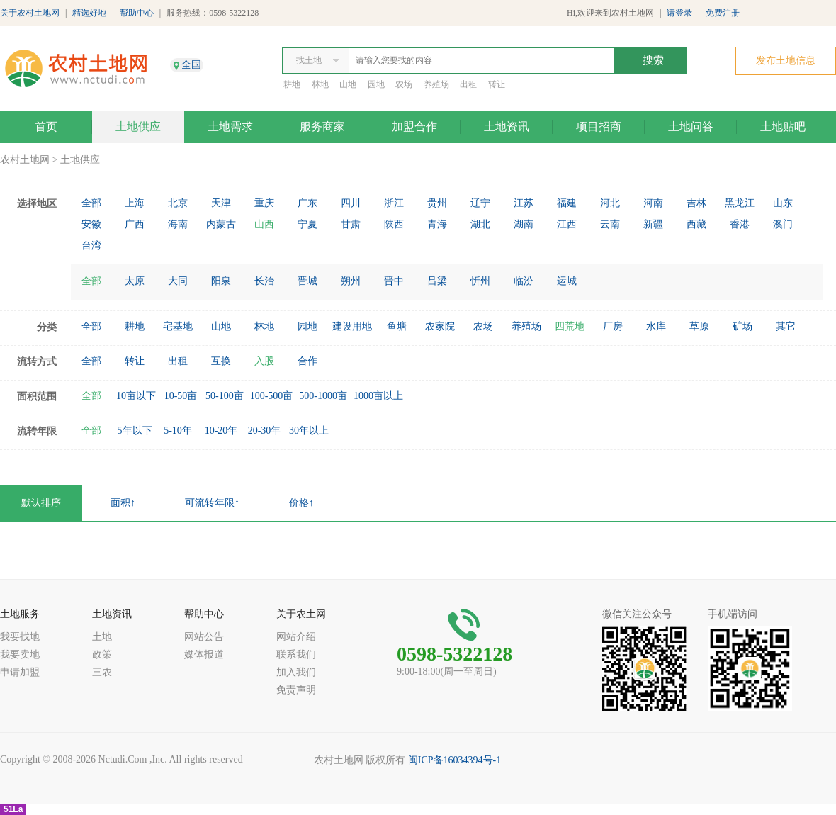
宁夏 (307, 224)
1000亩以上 (378, 395)
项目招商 (598, 126)
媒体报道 (204, 654)
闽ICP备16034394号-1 (454, 760)
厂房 (613, 326)
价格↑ (301, 503)
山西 (264, 224)
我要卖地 (20, 654)
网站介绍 (296, 636)
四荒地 (569, 326)
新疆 (653, 224)
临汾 (523, 281)
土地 (102, 636)
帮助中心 (137, 13)
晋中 (394, 281)
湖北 (480, 224)
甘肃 (351, 224)
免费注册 (723, 13)
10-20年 (221, 430)
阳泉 (221, 281)
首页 (46, 126)
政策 (102, 654)
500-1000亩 (323, 395)
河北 (610, 203)
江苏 (523, 203)
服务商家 (322, 126)
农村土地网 (25, 159)
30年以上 (309, 430)
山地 (347, 84)
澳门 (783, 224)
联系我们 (296, 654)
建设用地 (352, 326)
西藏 (696, 224)
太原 (135, 281)
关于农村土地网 (30, 13)
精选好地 (89, 13)
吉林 (696, 203)
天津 (221, 203)
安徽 (91, 224)
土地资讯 (506, 126)
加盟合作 (414, 126)
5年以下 (135, 430)
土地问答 (690, 126)
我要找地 (20, 636)
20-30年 (264, 430)
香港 (740, 224)
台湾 (91, 245)
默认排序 (41, 503)
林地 (320, 84)
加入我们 (296, 672)
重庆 (264, 203)
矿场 (742, 326)
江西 (567, 224)
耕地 (291, 84)
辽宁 (480, 203)
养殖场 (436, 84)
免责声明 (296, 690)
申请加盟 (20, 672)
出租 (468, 84)
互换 (221, 361)
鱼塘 (397, 326)
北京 (178, 203)
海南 (178, 224)
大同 (178, 281)
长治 (264, 281)
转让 (496, 84)
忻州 (480, 281)
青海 (437, 224)
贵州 (437, 203)
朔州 (351, 281)
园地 (376, 84)
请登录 (679, 13)
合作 (307, 361)
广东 (307, 203)
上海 (135, 203)
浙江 (394, 203)
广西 (135, 224)
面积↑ (123, 503)
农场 (403, 84)
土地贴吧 (783, 126)
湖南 (523, 224)
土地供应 (138, 126)
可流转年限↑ (212, 503)
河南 (653, 203)
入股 (264, 361)
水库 (656, 326)
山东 (783, 203)
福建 (567, 203)
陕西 (394, 224)
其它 (786, 326)
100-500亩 (271, 395)
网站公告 (204, 636)
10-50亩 (181, 395)
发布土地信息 (785, 60)
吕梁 (437, 281)
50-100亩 (224, 395)
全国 (191, 65)
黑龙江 (740, 203)
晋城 (307, 281)
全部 (91, 203)
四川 (351, 203)
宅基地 (178, 326)
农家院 (440, 326)
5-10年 (178, 430)
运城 (567, 281)
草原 (699, 326)
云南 (610, 224)
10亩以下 (136, 395)
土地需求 (230, 126)
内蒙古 (221, 224)
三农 (102, 672)
